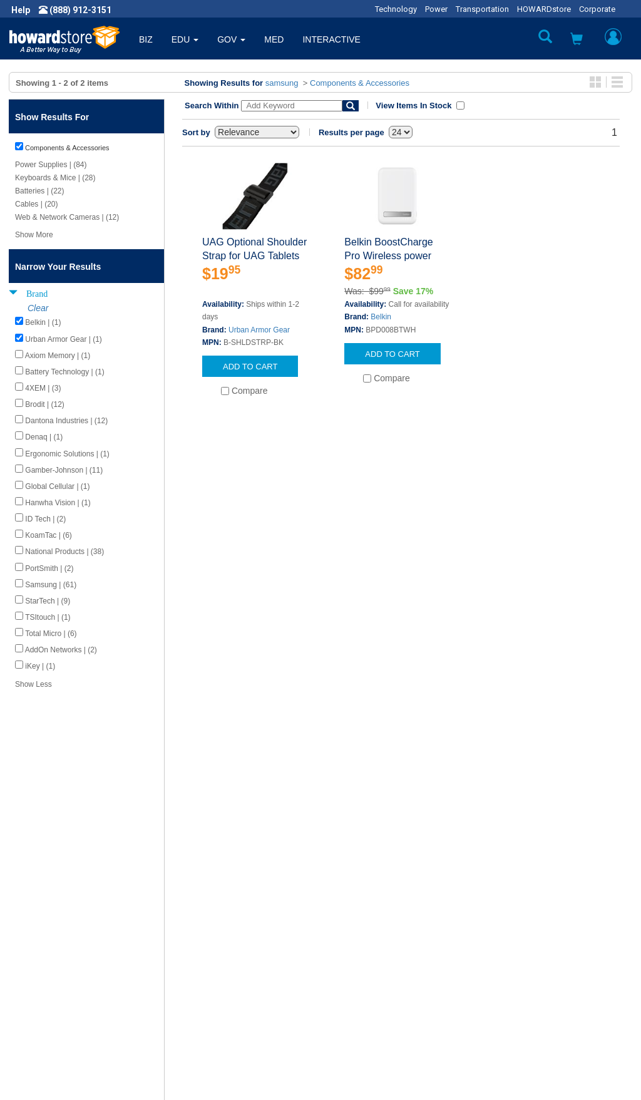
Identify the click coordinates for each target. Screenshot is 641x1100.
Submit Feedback (209, 941)
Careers (35, 953)
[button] (576, 40)
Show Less (33, 684)
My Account (353, 941)
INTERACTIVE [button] (331, 39)
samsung (282, 83)
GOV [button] (231, 39)
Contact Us (351, 928)
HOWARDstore (544, 9)
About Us (37, 928)
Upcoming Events (209, 1004)
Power (436, 9)
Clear (38, 308)
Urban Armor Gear (259, 330)
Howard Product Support (223, 928)
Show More (34, 234)
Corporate (597, 9)
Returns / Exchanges (371, 966)
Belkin (381, 316)
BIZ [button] (146, 39)
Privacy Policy (46, 966)
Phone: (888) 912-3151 (530, 966)
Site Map (347, 979)
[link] (437, 1069)
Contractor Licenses (58, 991)
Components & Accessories (359, 83)
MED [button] (274, 39)
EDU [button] (185, 39)
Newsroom (41, 941)
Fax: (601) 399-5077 (524, 979)
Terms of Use (46, 979)
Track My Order (360, 953)
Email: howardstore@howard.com (552, 991)
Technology (396, 9)
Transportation (482, 9)
